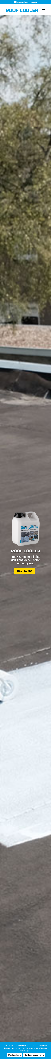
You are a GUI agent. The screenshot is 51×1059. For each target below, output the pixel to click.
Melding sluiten (14, 1055)
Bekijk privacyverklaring (34, 1055)
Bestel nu (24, 570)
